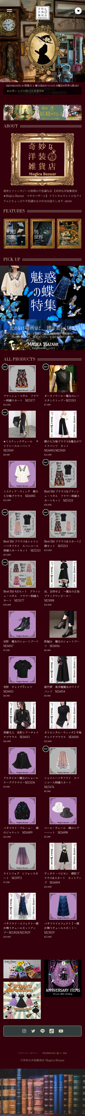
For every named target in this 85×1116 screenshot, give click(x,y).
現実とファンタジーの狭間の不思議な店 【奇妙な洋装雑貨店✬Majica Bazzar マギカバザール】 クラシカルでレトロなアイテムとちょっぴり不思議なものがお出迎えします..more (42, 196)
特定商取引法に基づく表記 (54, 1053)
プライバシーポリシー (28, 1053)
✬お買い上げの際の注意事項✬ (25, 91)
